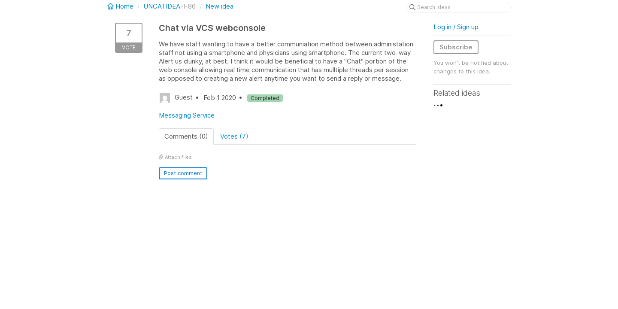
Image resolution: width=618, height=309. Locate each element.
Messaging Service (187, 115)
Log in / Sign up (456, 27)
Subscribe (456, 47)
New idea (219, 6)
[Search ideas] (458, 7)
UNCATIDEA (161, 6)
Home (121, 6)
